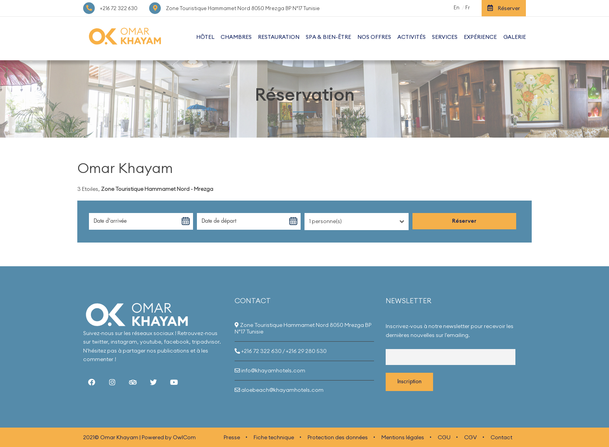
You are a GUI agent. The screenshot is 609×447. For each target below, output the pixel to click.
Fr (467, 7)
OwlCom (184, 437)
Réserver (503, 8)
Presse (232, 437)
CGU (444, 437)
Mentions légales (402, 437)
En (456, 7)
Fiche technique (274, 437)
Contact (501, 437)
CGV (470, 437)
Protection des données (338, 437)
